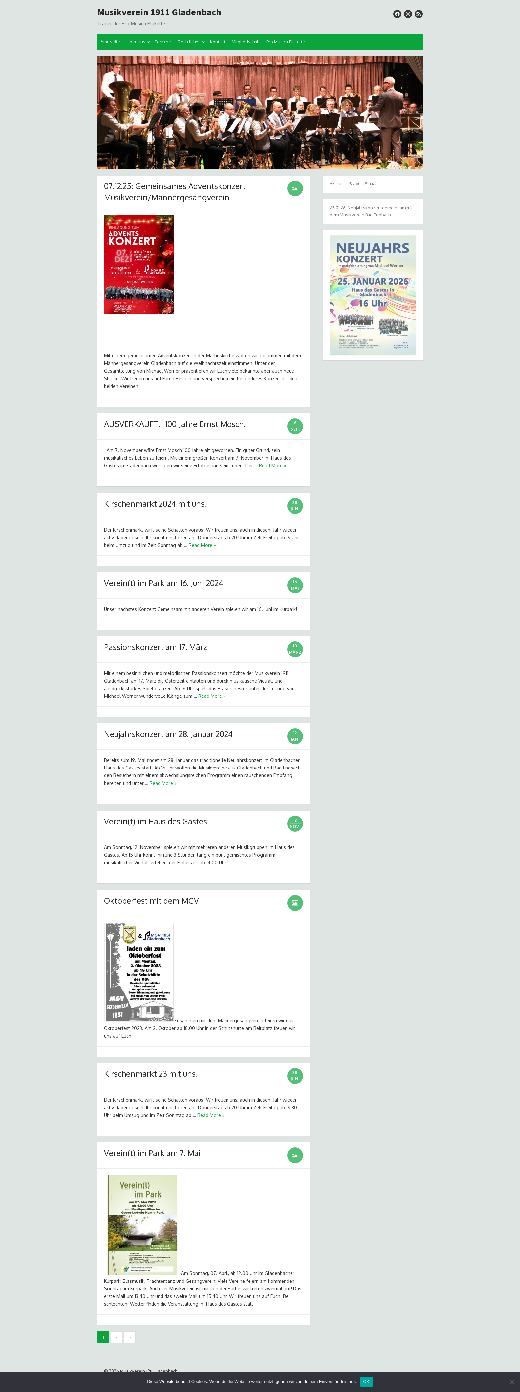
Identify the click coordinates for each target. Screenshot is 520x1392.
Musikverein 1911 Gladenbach (159, 12)
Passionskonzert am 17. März (155, 647)
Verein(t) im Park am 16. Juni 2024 (163, 583)
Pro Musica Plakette (285, 41)
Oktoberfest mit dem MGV (151, 900)
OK (366, 1381)
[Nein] (511, 1381)
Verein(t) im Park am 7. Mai (152, 1153)
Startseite (110, 41)
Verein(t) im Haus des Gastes (155, 821)
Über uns (136, 41)
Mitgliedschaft (246, 41)
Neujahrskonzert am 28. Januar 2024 (168, 734)
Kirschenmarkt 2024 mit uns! (155, 503)
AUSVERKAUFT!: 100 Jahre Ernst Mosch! (175, 424)
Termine (163, 41)
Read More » (272, 465)
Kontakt (217, 41)
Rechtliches (189, 41)
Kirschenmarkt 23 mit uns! (151, 1073)
